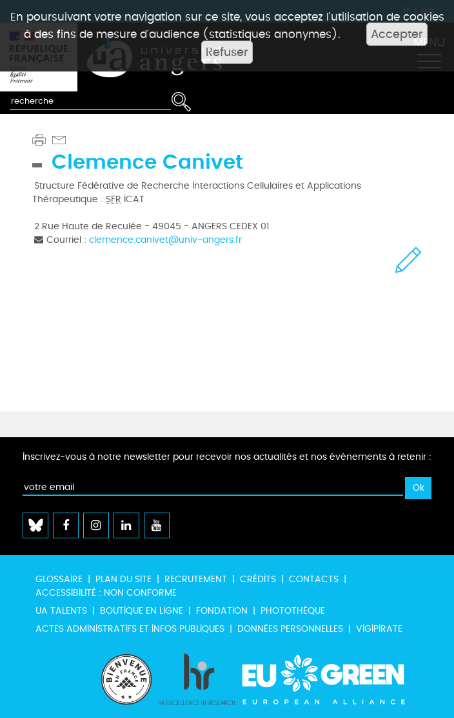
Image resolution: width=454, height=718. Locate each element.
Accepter (397, 34)
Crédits (258, 579)
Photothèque (293, 611)
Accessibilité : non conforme (106, 593)
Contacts (314, 579)
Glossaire (59, 579)
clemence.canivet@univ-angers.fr (165, 240)
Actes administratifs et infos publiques (129, 629)
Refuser (227, 52)
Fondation (222, 611)
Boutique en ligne (141, 611)
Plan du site (123, 579)
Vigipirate (379, 629)
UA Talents (61, 611)
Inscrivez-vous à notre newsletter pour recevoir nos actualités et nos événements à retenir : (227, 457)
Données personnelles (290, 629)
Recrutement (195, 579)
